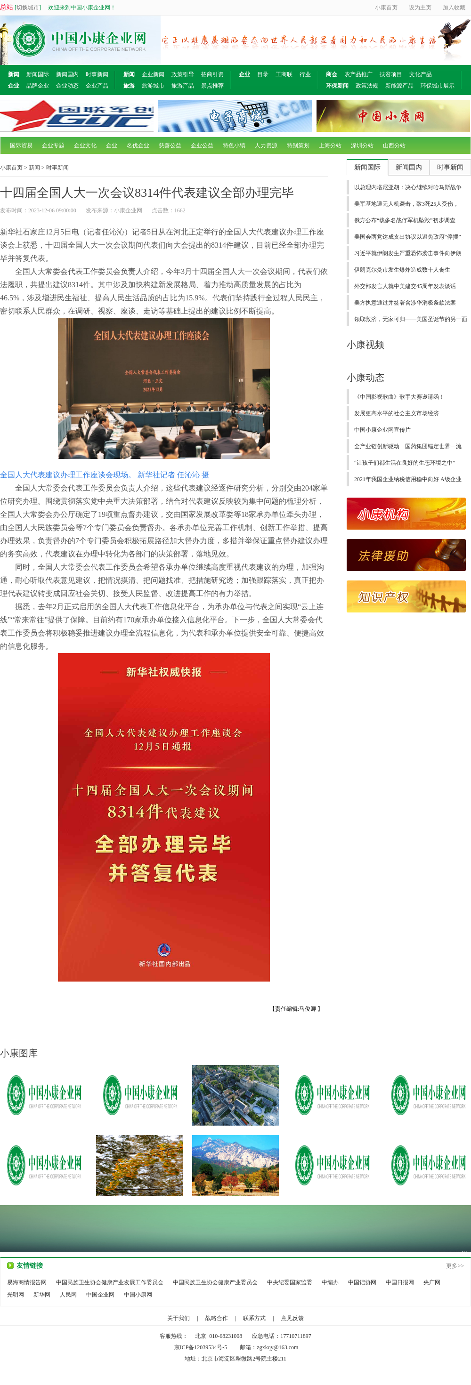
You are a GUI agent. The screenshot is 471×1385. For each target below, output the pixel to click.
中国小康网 (138, 1294)
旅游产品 (182, 85)
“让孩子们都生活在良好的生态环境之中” (404, 462)
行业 (305, 74)
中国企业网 (100, 1294)
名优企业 (138, 145)
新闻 (34, 167)
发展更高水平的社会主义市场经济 (396, 413)
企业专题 (53, 145)
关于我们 (178, 1318)
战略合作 (216, 1318)
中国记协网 (362, 1282)
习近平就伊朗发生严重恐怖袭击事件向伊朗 (408, 253)
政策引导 (182, 74)
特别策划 (298, 145)
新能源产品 (399, 85)
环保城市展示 (438, 85)
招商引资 (212, 74)
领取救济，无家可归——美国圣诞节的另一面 (410, 319)
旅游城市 (153, 85)
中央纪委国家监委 (289, 1282)
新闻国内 (67, 74)
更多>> (455, 1266)
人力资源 (266, 145)
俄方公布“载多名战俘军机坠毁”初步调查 (404, 220)
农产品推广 (358, 74)
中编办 (330, 1282)
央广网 (431, 1282)
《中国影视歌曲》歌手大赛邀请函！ (399, 397)
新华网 (41, 1294)
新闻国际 (37, 74)
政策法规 (367, 85)
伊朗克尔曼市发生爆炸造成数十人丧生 (402, 269)
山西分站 (394, 145)
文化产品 (420, 74)
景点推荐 (212, 85)
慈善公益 (170, 145)
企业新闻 (153, 74)
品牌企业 (37, 85)
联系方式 (254, 1318)
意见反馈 (292, 1318)
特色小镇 (234, 145)
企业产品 (97, 85)
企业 (111, 145)
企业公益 (202, 145)
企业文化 (85, 145)
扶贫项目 (391, 74)
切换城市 (27, 7)
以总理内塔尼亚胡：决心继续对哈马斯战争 (408, 187)
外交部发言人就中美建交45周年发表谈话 (405, 286)
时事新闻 (97, 74)
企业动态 (67, 85)
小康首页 (11, 167)
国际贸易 (21, 145)
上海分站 (330, 145)
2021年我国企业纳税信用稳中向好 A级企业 (408, 479)
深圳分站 (362, 145)
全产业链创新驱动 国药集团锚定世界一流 (408, 446)
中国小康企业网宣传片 (382, 430)
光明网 (15, 1294)
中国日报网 (400, 1282)
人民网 (68, 1294)
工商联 (284, 74)
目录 (262, 74)
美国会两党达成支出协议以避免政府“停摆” (407, 237)
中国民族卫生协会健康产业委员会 (215, 1282)
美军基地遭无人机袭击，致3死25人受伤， (406, 204)
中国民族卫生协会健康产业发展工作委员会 (109, 1282)
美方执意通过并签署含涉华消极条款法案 (405, 302)
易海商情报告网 (27, 1282)
